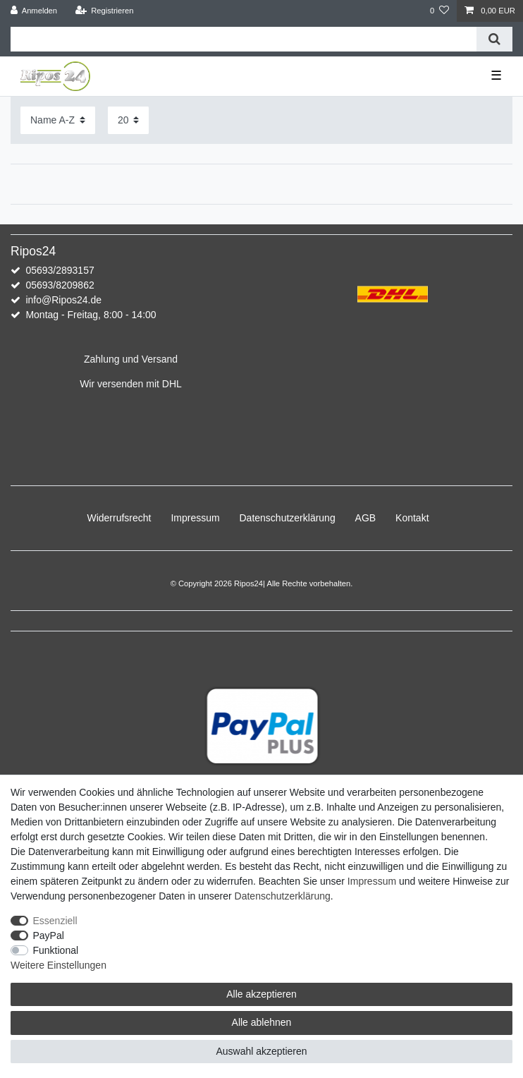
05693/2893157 (59, 270)
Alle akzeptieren (261, 994)
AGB (365, 517)
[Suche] (494, 39)
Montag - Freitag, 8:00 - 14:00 (90, 314)
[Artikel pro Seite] (128, 120)
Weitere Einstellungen (58, 965)
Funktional (56, 950)
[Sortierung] (57, 120)
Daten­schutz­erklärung (288, 517)
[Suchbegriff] (243, 39)
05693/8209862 (59, 285)
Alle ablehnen (262, 1022)
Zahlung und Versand (131, 359)
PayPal (48, 935)
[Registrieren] (104, 11)
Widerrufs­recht (119, 517)
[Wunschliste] (439, 11)
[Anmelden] (34, 11)
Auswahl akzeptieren (261, 1051)
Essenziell (55, 920)
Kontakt (412, 517)
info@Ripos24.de (63, 299)
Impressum (195, 517)
